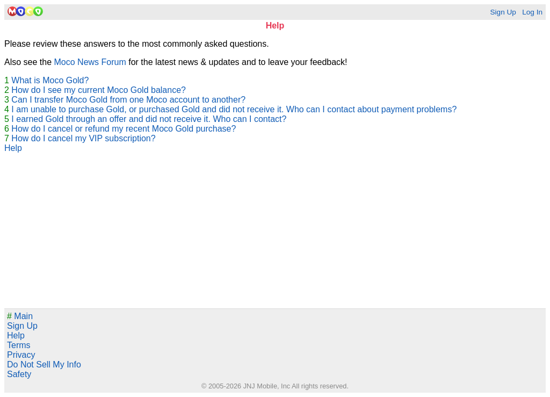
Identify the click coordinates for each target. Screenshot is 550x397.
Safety (19, 374)
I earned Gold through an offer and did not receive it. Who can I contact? (148, 119)
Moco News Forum (90, 62)
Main (20, 316)
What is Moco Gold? (50, 80)
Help (13, 148)
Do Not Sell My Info (44, 364)
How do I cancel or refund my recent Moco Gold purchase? (123, 128)
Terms (19, 345)
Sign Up (503, 12)
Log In (532, 12)
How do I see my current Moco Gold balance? (98, 90)
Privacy (21, 354)
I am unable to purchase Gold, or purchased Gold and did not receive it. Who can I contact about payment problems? (234, 109)
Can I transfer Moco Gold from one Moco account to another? (128, 99)
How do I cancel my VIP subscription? (83, 138)
